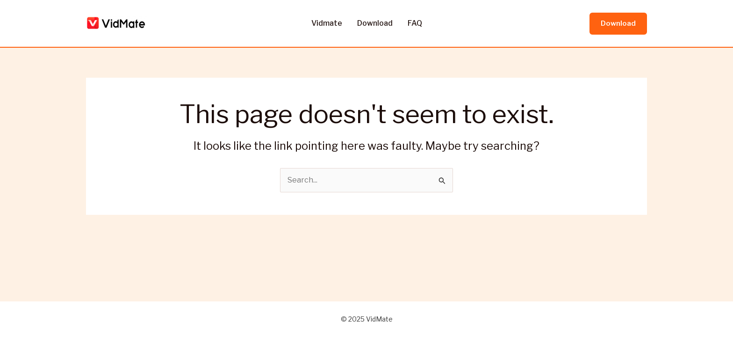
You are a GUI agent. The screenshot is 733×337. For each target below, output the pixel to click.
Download (375, 23)
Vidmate (326, 23)
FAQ (415, 23)
